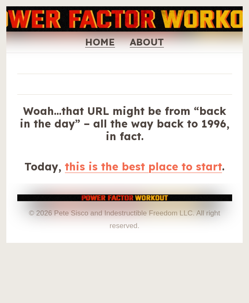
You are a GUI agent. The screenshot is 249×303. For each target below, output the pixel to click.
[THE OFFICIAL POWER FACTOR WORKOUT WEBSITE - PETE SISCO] (124, 200)
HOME (100, 42)
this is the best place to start (143, 166)
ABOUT (147, 42)
